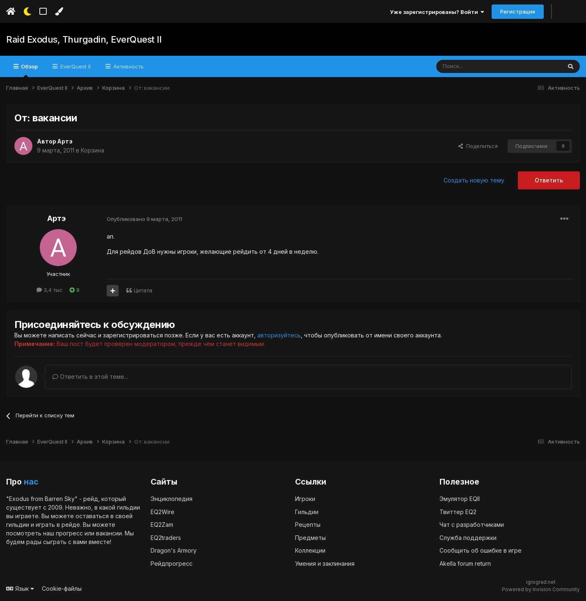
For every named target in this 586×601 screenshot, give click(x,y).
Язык (20, 588)
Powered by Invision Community (541, 589)
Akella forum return (465, 563)
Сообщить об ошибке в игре (481, 549)
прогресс (69, 532)
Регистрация (517, 11)
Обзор (29, 70)
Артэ (65, 141)
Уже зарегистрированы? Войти (437, 12)
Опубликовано (144, 219)
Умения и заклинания (325, 563)
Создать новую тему (474, 180)
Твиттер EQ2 (458, 511)
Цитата (143, 290)
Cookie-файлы (62, 588)
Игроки (305, 498)
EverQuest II (75, 66)
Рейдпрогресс (171, 563)
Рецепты (307, 524)
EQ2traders (166, 537)
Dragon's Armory (174, 549)
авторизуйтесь (279, 335)
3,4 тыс (50, 290)
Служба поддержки (468, 537)
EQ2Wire (162, 511)
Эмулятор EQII (460, 498)
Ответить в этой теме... (90, 376)
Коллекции (310, 549)
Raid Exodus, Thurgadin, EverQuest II (83, 39)
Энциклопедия (171, 498)
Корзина (92, 150)
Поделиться (478, 146)
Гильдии (306, 511)
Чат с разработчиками (472, 524)
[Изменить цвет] (59, 11)
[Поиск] (480, 66)
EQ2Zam (162, 524)
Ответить (549, 180)
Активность (128, 66)
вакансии (109, 532)
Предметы (310, 537)
